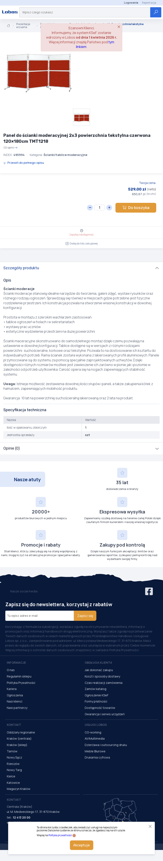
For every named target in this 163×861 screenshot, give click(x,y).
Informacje (16, 662)
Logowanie (131, 2)
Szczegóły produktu (21, 268)
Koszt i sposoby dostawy (102, 676)
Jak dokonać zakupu (99, 670)
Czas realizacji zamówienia (103, 683)
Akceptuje (81, 845)
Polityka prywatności (60, 835)
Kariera (12, 689)
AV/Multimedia (95, 738)
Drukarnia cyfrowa (97, 757)
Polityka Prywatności (21, 683)
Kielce (11, 776)
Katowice (13, 783)
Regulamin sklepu (19, 676)
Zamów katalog (95, 689)
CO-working (93, 732)
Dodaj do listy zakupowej (81, 243)
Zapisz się (85, 615)
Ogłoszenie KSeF (96, 695)
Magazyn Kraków (18, 789)
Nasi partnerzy (17, 708)
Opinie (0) (11, 448)
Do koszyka (135, 207)
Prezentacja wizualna (23, 26)
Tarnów (12, 751)
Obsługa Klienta (98, 662)
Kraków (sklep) (17, 745)
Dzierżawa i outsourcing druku (106, 745)
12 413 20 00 (21, 817)
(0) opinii (10, 147)
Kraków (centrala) (19, 738)
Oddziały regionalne (21, 732)
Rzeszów (13, 764)
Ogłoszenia (15, 695)
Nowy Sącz (14, 757)
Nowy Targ (14, 770)
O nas (11, 670)
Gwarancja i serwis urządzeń (105, 714)
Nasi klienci (14, 701)
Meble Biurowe (95, 751)
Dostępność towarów (100, 708)
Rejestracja (149, 2)
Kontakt (14, 725)
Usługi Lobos (96, 725)
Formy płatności (96, 701)
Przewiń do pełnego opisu (23, 163)
